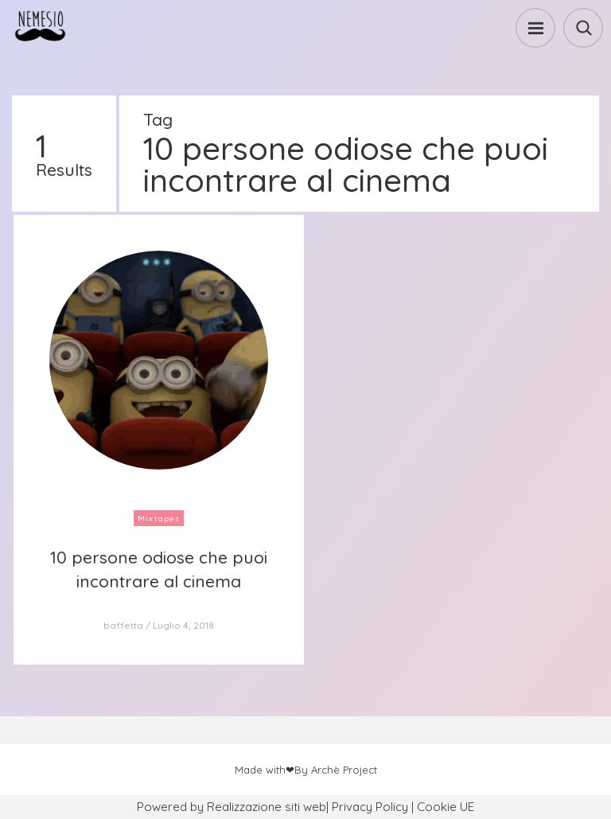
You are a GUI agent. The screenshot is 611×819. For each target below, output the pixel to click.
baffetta (123, 625)
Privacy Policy (370, 806)
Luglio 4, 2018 (183, 625)
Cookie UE (445, 806)
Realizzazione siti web (266, 806)
